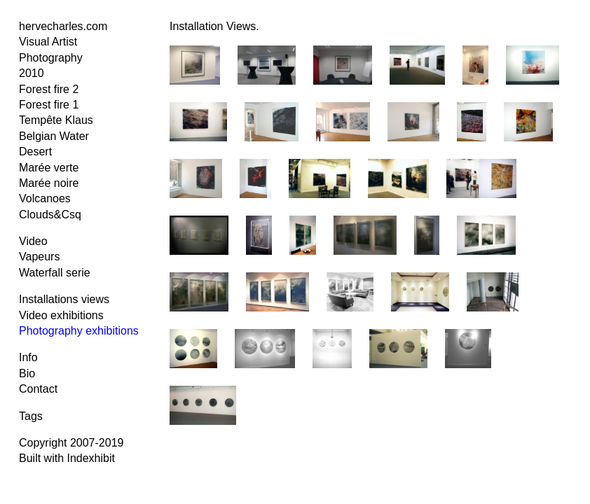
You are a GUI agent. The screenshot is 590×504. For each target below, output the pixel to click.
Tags (31, 416)
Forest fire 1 (48, 105)
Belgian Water (54, 136)
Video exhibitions (61, 315)
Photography (51, 58)
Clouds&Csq (50, 214)
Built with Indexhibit (67, 458)
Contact (38, 389)
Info (28, 357)
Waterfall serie (54, 273)
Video (33, 241)
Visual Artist (48, 42)
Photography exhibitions (79, 331)
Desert (35, 152)
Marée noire (48, 183)
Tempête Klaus (56, 120)
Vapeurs (39, 256)
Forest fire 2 (48, 89)
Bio (27, 373)
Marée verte (48, 168)
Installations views (64, 299)
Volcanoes (45, 198)
